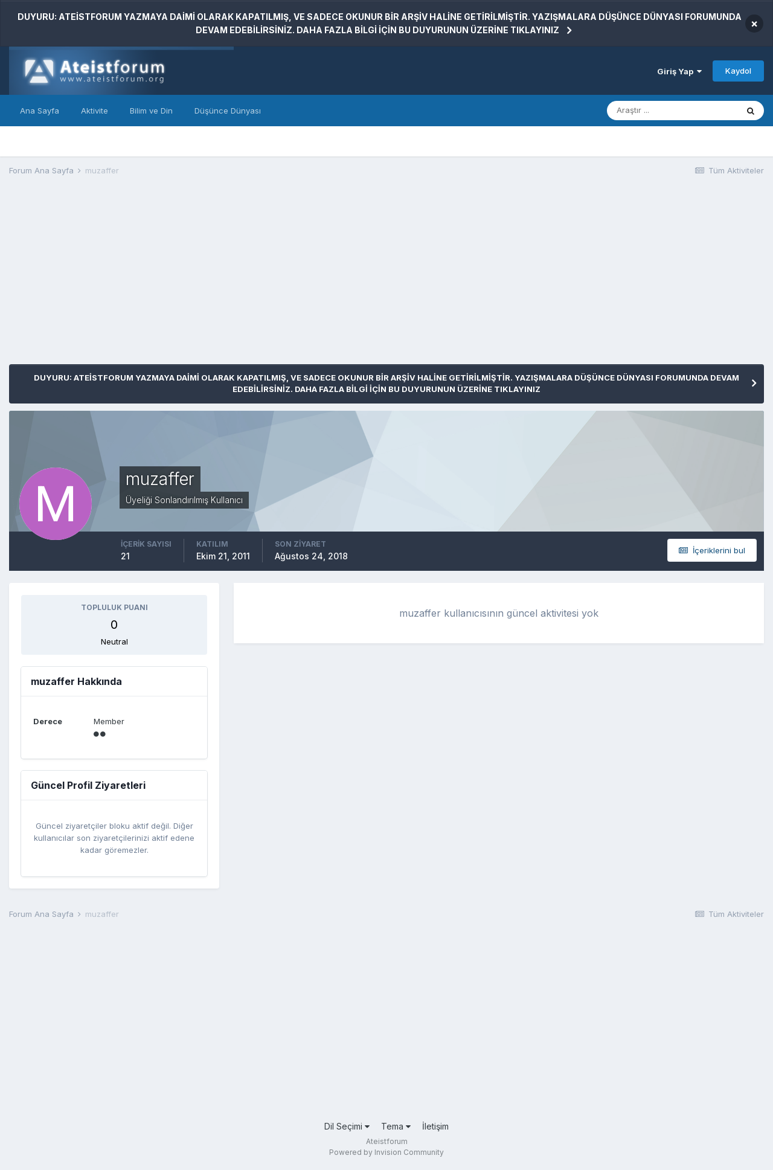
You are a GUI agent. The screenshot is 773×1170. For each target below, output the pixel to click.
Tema (396, 1126)
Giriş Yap (679, 71)
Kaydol (738, 71)
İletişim (435, 1126)
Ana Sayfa (39, 110)
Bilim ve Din (151, 110)
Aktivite (94, 110)
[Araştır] (672, 110)
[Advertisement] (229, 279)
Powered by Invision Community (386, 1152)
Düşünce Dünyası (227, 110)
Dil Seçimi (347, 1126)
